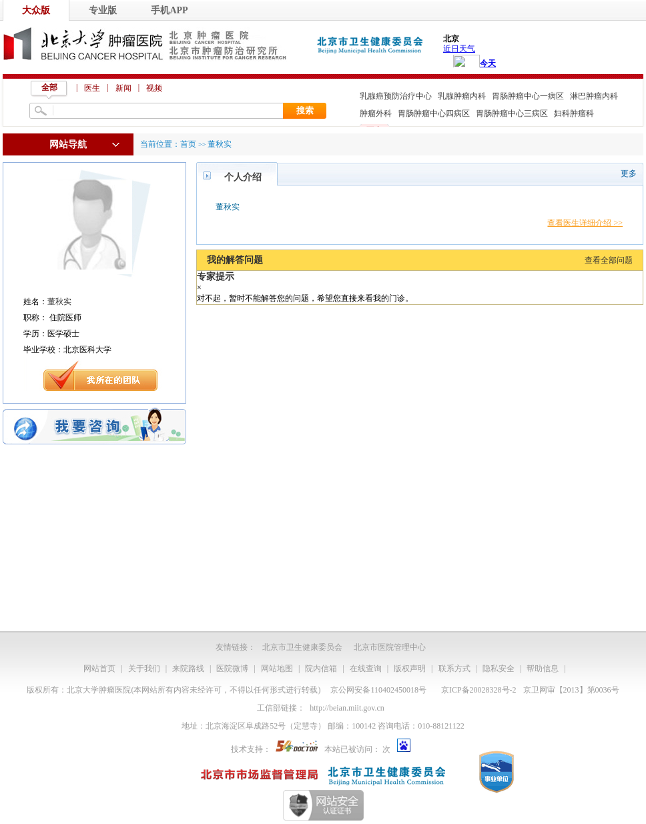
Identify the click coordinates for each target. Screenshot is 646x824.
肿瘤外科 (376, 113)
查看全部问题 (609, 260)
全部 (49, 87)
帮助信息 (543, 668)
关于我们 (144, 668)
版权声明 (410, 668)
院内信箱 (321, 668)
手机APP (169, 10)
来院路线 (188, 668)
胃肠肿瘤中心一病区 (528, 96)
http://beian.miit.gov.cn (347, 708)
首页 (188, 144)
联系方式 (454, 668)
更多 (629, 173)
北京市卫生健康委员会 (302, 647)
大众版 (36, 10)
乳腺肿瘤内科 (462, 96)
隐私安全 (498, 668)
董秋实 (59, 301)
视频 (154, 88)
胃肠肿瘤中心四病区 (434, 113)
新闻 (123, 88)
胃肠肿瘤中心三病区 (512, 113)
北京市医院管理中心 (390, 647)
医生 (92, 88)
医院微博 (232, 668)
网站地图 (277, 668)
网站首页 (99, 668)
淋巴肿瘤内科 (594, 96)
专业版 (103, 10)
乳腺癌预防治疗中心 (396, 96)
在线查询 (366, 668)
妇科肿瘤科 (574, 113)
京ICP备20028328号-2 (479, 690)
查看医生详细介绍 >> (585, 223)
